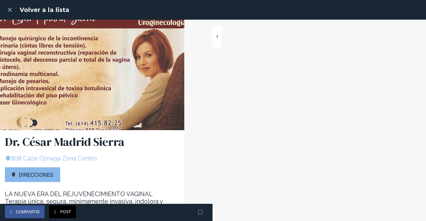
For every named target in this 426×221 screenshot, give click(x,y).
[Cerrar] (10, 10)
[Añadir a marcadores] (172, 212)
